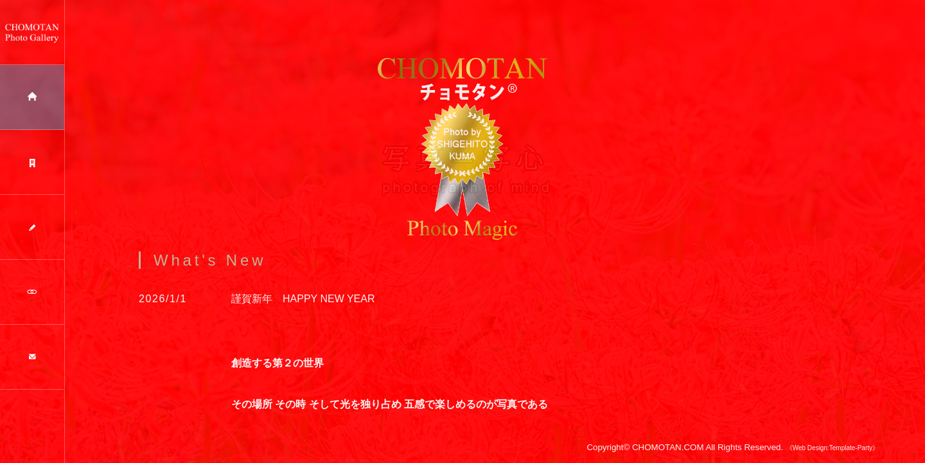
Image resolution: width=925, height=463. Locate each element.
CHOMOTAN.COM (668, 455)
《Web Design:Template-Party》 (832, 455)
